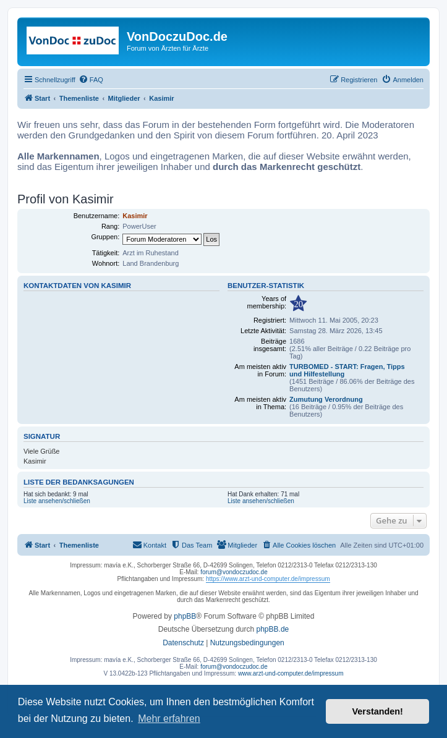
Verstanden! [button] (377, 711)
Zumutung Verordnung (326, 399)
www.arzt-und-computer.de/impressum (291, 673)
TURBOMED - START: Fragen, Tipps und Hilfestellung (347, 370)
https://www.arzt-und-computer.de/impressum (268, 578)
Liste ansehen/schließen (56, 501)
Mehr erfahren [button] (169, 718)
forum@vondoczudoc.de (234, 572)
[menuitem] (91, 79)
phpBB (185, 616)
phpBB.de (273, 629)
